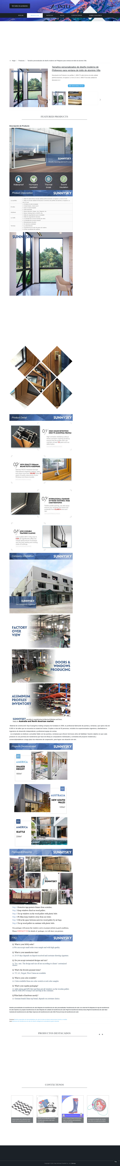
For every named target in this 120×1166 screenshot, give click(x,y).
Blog (62, 32)
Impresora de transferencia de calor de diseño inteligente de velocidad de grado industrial (35, 1021)
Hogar (20, 32)
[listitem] (60, 99)
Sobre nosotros (95, 32)
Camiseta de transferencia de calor (19, 1012)
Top (116, 1161)
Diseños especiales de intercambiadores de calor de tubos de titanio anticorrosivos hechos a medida (40, 1019)
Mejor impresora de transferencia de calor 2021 (42, 1012)
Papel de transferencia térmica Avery (76, 1009)
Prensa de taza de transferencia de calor (67, 1012)
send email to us (76, 86)
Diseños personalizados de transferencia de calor (23, 1007)
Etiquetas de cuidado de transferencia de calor (52, 1009)
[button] (11, 7)
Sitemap (73, 1163)
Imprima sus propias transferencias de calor (26, 1009)
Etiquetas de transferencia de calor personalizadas (52, 1007)
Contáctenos (76, 32)
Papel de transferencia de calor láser (97, 1009)
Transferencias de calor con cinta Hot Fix (77, 1007)
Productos (35, 32)
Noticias (49, 32)
